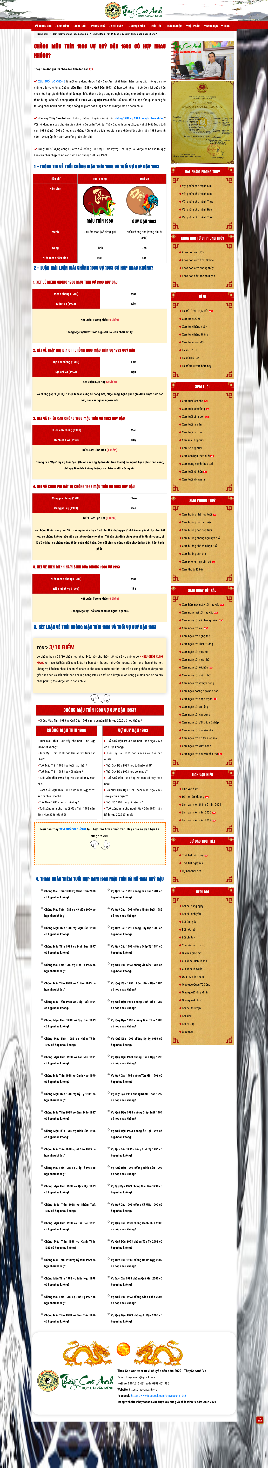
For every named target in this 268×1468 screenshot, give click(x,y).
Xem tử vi (62, 26)
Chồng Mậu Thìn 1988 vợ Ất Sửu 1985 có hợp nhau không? (70, 1152)
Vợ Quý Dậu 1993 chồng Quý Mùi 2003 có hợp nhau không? (136, 1281)
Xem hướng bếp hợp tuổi (195, 530)
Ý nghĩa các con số (192, 945)
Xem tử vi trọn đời (191, 342)
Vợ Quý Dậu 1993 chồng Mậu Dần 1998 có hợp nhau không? (136, 1189)
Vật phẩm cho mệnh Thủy (196, 201)
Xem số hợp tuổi (190, 448)
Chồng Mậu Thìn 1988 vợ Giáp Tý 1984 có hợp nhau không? (70, 1171)
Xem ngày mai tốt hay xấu (198, 612)
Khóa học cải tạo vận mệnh (197, 276)
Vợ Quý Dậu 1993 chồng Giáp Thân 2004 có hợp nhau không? (136, 1300)
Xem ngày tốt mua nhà (194, 659)
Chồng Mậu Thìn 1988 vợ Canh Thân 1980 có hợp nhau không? (70, 1244)
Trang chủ (43, 26)
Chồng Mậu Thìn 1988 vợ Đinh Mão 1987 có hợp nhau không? (70, 1115)
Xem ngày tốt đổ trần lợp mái (198, 738)
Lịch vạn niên (135, 26)
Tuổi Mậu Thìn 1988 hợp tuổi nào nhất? (62, 765)
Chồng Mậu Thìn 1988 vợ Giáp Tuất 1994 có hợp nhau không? (70, 1005)
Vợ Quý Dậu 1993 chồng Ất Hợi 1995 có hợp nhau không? (136, 1134)
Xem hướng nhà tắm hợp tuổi (198, 546)
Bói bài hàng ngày (191, 906)
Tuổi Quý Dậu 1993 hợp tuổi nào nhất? (128, 765)
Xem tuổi (79, 26)
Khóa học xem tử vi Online (196, 260)
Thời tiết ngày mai (191, 863)
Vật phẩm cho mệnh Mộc (195, 194)
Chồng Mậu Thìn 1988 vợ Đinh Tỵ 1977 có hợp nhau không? (70, 1300)
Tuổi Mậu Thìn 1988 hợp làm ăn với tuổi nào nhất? (66, 756)
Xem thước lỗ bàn (191, 569)
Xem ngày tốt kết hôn (195, 667)
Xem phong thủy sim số (197, 561)
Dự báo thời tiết (190, 871)
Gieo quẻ (186, 1031)
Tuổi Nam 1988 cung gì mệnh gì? (58, 802)
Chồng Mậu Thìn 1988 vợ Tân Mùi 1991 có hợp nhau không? (70, 1060)
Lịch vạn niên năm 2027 (197, 820)
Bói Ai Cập (187, 1024)
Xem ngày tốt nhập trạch (198, 699)
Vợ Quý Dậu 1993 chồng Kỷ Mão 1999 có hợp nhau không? (136, 1208)
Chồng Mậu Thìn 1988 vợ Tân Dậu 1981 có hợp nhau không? (70, 1226)
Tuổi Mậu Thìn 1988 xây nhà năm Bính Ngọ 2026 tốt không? (66, 744)
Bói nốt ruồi (187, 929)
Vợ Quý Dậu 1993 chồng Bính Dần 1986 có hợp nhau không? (136, 986)
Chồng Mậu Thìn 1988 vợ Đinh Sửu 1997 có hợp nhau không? (70, 949)
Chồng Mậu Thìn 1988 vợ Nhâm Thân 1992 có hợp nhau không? (70, 1042)
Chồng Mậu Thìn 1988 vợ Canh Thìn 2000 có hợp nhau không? (70, 894)
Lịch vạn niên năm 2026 (197, 812)
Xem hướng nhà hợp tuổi (197, 514)
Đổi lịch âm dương (194, 796)
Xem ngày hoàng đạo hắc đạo (198, 691)
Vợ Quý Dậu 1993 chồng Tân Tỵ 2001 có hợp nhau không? (136, 1244)
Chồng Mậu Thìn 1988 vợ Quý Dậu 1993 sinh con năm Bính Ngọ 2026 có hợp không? (90, 720)
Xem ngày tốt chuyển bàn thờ (200, 754)
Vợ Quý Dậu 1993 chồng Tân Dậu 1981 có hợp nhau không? (136, 894)
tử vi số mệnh (43, 1408)
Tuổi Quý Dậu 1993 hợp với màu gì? (126, 771)
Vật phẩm (193, 26)
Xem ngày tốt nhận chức (195, 675)
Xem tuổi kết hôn (193, 471)
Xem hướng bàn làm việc (195, 522)
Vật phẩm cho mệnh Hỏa (195, 209)
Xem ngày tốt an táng (193, 706)
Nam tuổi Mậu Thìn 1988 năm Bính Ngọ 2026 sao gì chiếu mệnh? (66, 793)
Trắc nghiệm (173, 26)
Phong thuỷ (97, 26)
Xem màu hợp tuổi (191, 440)
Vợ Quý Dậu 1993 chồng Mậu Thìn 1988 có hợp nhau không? (136, 1023)
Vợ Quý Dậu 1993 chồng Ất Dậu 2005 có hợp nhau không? (136, 1318)
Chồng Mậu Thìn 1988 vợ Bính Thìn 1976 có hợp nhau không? (70, 1318)
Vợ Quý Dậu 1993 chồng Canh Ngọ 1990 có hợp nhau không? (136, 1060)
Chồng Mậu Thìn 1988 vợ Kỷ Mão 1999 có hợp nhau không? (70, 912)
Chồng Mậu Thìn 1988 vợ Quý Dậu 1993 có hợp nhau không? (70, 1023)
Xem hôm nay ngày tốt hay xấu (201, 604)
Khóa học (211, 26)
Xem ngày (116, 26)
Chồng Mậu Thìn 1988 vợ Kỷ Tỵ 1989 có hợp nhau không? (70, 1097)
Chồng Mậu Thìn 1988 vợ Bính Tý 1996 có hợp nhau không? (70, 968)
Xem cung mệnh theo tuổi (196, 463)
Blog (225, 26)
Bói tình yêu (188, 921)
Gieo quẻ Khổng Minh (193, 992)
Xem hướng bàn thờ (192, 553)
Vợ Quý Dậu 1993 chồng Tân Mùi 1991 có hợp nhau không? (136, 1078)
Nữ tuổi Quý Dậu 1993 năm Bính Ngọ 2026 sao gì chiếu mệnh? (133, 793)
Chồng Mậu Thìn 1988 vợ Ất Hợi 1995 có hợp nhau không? (70, 986)
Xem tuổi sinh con (194, 416)
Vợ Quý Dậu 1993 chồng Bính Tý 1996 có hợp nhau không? (136, 1152)
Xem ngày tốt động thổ (194, 636)
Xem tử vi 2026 (189, 319)
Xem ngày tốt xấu (193, 628)
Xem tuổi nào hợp (191, 432)
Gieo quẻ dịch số (190, 1000)
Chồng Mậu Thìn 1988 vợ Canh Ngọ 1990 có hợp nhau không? (70, 1078)
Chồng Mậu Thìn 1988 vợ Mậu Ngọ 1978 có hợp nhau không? (70, 1281)
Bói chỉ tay (187, 937)
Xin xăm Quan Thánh (193, 961)
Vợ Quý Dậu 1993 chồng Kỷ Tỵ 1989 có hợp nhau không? (136, 1042)
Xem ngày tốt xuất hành (195, 746)
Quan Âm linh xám (191, 976)
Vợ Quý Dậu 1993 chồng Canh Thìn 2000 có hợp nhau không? (136, 1226)
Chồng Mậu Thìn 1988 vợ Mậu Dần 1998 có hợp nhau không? (70, 931)
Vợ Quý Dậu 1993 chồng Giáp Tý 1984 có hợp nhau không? (136, 949)
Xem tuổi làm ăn (190, 424)
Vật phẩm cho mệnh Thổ (195, 217)
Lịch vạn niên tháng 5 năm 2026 (200, 804)
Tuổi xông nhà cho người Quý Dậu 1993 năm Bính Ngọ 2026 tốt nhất (133, 811)
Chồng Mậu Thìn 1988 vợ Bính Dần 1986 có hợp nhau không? (70, 1134)
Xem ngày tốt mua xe (193, 651)
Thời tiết (154, 26)
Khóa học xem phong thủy (196, 268)
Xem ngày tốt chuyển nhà (196, 730)
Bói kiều (185, 1016)
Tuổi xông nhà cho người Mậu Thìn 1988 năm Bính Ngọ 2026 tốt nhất (66, 811)
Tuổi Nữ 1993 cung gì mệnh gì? (124, 802)
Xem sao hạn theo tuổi (196, 456)
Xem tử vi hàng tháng (193, 334)
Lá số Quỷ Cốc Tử (191, 358)
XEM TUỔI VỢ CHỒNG (52, 81)
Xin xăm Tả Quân (191, 969)
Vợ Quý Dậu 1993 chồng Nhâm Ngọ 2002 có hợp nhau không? (136, 1263)
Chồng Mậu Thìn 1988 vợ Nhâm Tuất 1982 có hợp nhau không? (70, 1208)
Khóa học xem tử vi (192, 252)
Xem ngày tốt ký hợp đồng (196, 683)
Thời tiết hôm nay (193, 855)
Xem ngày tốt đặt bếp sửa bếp (199, 722)
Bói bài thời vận (190, 1008)
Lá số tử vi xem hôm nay (195, 366)
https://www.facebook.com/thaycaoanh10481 (159, 1395)
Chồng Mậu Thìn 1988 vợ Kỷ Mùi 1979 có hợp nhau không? (70, 1263)
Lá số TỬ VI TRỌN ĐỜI (196, 311)
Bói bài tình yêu (190, 914)
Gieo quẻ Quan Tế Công (194, 984)
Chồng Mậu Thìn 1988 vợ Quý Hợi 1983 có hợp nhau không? (70, 1189)
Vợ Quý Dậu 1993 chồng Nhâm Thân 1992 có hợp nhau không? (136, 1097)
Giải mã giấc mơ (190, 953)
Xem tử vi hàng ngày (193, 326)
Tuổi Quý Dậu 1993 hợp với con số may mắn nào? (133, 781)
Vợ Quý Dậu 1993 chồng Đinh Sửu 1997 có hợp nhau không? (136, 1171)
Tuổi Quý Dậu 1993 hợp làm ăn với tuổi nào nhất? (133, 756)
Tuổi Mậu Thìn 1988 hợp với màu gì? (60, 771)
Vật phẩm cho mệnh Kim (195, 186)
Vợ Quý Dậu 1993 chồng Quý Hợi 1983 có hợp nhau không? (136, 931)
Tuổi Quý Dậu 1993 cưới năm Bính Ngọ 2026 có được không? (133, 744)
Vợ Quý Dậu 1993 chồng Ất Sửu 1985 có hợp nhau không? (136, 968)
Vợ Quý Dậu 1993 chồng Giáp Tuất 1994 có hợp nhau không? (136, 1115)
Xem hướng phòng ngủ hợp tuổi (199, 538)
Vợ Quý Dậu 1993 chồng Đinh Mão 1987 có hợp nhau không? (136, 1005)
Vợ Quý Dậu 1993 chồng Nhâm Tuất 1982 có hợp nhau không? (136, 912)
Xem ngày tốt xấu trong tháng (201, 620)
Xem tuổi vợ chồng (194, 409)
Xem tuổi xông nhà (192, 479)
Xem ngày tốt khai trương (196, 644)
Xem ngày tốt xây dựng (194, 714)
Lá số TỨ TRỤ (188, 350)
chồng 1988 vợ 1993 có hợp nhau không (139, 118)
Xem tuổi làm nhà (193, 401)
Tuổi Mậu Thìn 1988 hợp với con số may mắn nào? (66, 781)
